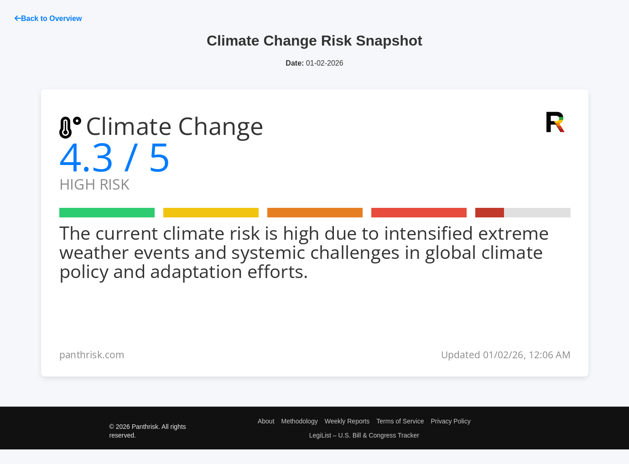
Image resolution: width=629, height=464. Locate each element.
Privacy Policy (451, 421)
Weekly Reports (347, 421)
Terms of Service (400, 421)
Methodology (299, 421)
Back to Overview (48, 18)
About (266, 421)
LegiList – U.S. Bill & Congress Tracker (364, 435)
